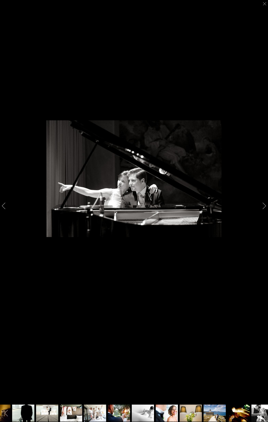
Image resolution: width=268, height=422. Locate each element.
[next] (262, 205)
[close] (265, 3)
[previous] (6, 205)
